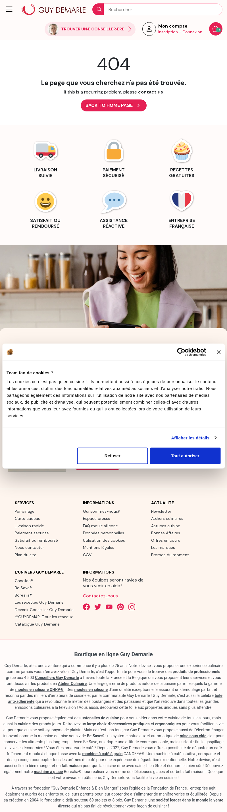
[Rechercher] (157, 9)
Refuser (112, 455)
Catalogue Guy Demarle (37, 624)
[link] (45, 157)
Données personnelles (103, 532)
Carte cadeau (27, 518)
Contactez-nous (100, 596)
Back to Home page (114, 105)
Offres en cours (165, 540)
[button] (10, 9)
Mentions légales (98, 547)
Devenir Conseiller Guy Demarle (44, 609)
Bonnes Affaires (165, 532)
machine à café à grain (102, 753)
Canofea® (24, 580)
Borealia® (23, 595)
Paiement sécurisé (32, 532)
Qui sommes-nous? (101, 511)
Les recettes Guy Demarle (39, 602)
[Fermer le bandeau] (218, 352)
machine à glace (48, 771)
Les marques (163, 547)
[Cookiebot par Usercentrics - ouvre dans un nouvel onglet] (181, 352)
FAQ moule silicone (100, 525)
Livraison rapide (29, 525)
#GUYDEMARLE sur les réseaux (44, 616)
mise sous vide (193, 736)
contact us (150, 92)
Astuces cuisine (165, 525)
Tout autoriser (185, 455)
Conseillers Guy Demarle (57, 677)
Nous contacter (29, 547)
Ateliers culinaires (167, 518)
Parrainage (24, 511)
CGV (87, 554)
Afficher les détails (190, 437)
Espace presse (96, 518)
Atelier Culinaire (72, 683)
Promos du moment (170, 554)
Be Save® (23, 587)
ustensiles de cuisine (100, 718)
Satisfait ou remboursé (36, 540)
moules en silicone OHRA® (39, 689)
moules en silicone (91, 689)
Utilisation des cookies (104, 540)
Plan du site (25, 554)
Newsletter (161, 511)
